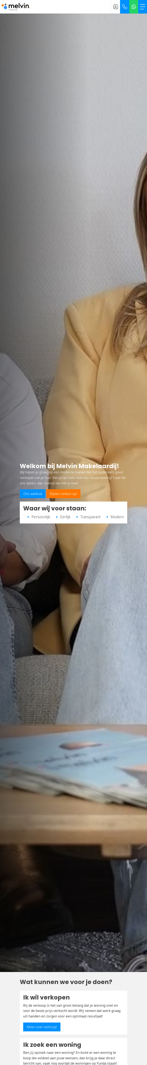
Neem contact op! (63, 493)
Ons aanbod (32, 493)
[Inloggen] (115, 7)
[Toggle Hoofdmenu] (142, 7)
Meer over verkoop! (42, 1027)
